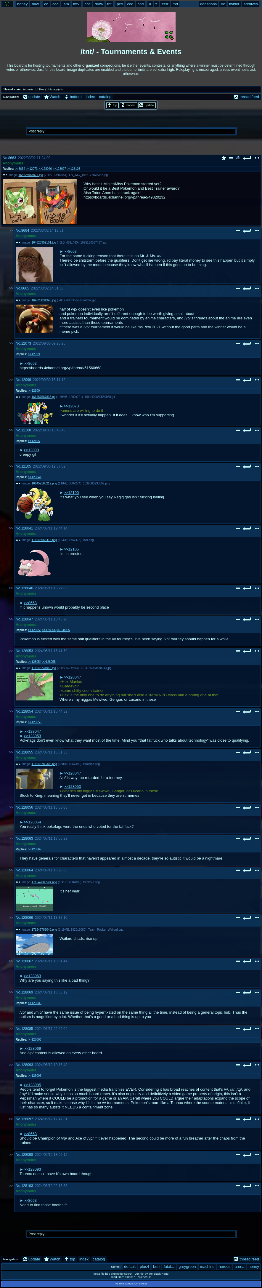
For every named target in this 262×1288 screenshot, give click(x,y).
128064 (27, 870)
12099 (26, 380)
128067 (27, 961)
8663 (12, 158)
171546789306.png (44, 764)
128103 (27, 1186)
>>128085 (34, 1003)
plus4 (144, 1266)
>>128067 (34, 849)
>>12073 (32, 168)
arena (239, 1266)
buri (156, 1266)
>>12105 (34, 441)
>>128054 (49, 630)
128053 (27, 651)
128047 (27, 619)
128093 (27, 1065)
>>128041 (34, 477)
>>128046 (45, 168)
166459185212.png (44, 483)
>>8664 (20, 168)
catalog (105, 97)
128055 (27, 752)
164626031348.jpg (44, 300)
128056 (27, 807)
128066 (27, 918)
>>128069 (32, 1048)
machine (207, 1266)
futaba (169, 1266)
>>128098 (34, 1075)
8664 (25, 230)
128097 (27, 1119)
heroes (225, 1266)
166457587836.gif (43, 397)
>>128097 (59, 168)
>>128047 (72, 677)
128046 (27, 588)
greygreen (187, 1266)
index (90, 97)
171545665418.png (44, 540)
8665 (25, 288)
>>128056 (34, 722)
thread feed (246, 97)
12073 (26, 343)
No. (5, 158)
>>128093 (34, 1039)
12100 (26, 430)
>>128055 (63, 630)
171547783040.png (44, 929)
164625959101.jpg (44, 242)
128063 (27, 838)
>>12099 (34, 354)
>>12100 (34, 390)
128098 (27, 1155)
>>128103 (73, 168)
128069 (27, 992)
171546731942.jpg (44, 668)
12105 (26, 466)
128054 (27, 711)
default (130, 1266)
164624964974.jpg (31, 175)
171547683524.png (44, 882)
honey (254, 1266)
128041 (27, 528)
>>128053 (34, 630)
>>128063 (32, 976)
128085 (27, 1029)
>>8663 (70, 251)
